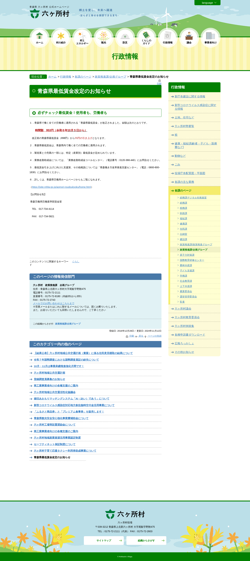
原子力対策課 (187, 255)
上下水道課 (186, 286)
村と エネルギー (82, 42)
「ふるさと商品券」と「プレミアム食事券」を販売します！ (69, 411)
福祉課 (183, 218)
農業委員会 (186, 291)
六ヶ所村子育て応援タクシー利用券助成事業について (65, 450)
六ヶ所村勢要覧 (184, 126)
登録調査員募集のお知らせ (49, 379)
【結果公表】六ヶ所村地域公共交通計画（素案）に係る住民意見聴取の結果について (83, 353)
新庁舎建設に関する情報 (190, 96)
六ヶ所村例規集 (184, 326)
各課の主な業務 (184, 181)
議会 (189, 42)
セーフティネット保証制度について (55, 444)
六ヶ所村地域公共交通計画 (49, 372)
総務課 (183, 202)
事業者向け (211, 42)
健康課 (183, 223)
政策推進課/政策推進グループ (196, 244)
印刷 (130, 336)
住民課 (183, 228)
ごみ (177, 164)
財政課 (183, 213)
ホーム (39, 42)
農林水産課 (186, 265)
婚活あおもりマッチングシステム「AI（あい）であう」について (71, 398)
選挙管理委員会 (188, 296)
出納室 (183, 234)
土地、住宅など (184, 117)
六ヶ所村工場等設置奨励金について (55, 424)
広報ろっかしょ (184, 343)
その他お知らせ (184, 352)
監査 (182, 301)
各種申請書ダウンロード (190, 334)
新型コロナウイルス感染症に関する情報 (195, 107)
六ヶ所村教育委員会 (187, 317)
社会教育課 (186, 281)
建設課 (183, 239)
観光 (103, 42)
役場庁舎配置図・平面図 (190, 173)
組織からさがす (146, 540)
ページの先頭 (152, 336)
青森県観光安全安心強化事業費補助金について (61, 418)
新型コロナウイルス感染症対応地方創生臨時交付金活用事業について (74, 405)
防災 (125, 42)
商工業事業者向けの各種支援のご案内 (56, 385)
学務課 (183, 275)
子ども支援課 (187, 270)
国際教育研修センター (192, 260)
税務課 (183, 208)
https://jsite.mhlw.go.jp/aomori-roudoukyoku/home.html (61, 187)
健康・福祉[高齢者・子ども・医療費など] (196, 145)
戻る (139, 336)
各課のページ (83, 76)
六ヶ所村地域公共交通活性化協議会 (55, 392)
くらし (75, 261)
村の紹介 (61, 42)
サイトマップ (104, 540)
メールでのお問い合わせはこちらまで (53, 303)
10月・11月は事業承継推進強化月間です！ (59, 366)
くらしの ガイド (146, 42)
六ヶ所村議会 (183, 308)
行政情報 (168, 42)
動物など (180, 155)
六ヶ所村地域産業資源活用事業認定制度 (57, 437)
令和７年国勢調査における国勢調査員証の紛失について (66, 359)
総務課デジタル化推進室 (193, 197)
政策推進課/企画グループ (110, 76)
